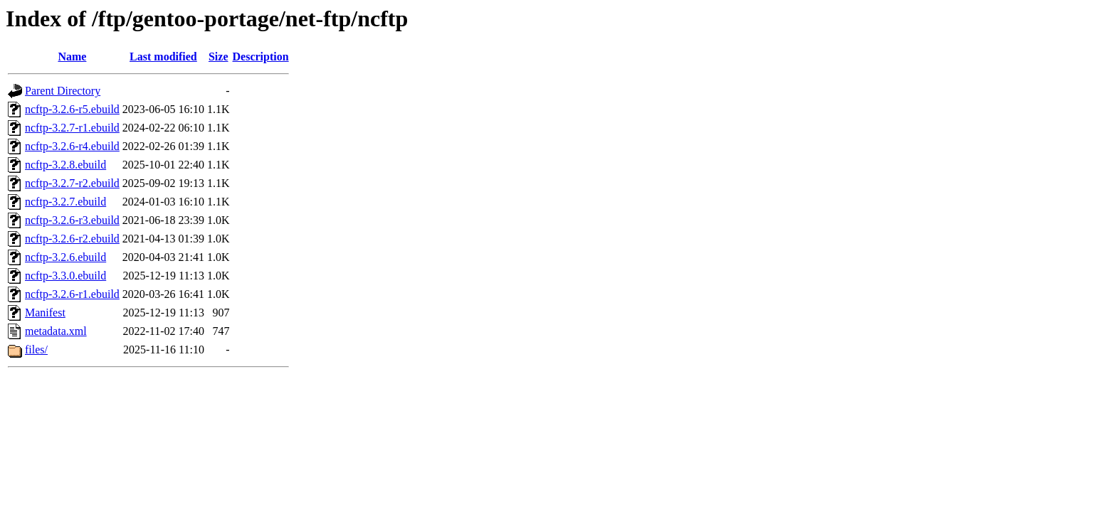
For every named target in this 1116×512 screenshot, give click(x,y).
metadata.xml (56, 331)
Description (261, 56)
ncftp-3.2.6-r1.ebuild (72, 294)
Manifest (45, 312)
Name (72, 56)
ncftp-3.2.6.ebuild (65, 257)
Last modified (163, 56)
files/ (36, 349)
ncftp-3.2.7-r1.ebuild (72, 128)
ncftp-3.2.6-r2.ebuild (72, 239)
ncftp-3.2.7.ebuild (65, 202)
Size (218, 56)
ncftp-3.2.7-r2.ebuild (72, 183)
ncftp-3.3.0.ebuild (65, 276)
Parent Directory (62, 91)
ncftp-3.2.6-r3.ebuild (72, 220)
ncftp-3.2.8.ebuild (65, 165)
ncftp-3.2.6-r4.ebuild (72, 146)
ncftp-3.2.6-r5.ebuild (72, 109)
